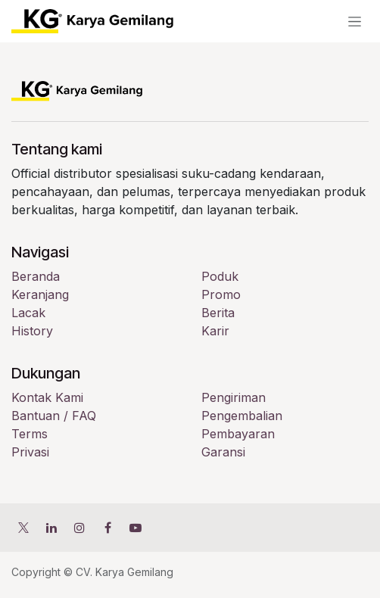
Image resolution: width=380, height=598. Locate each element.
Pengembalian (241, 415)
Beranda (35, 276)
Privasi (30, 451)
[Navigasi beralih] (355, 21)
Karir (215, 330)
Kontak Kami (47, 397)
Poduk (219, 276)
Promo (221, 294)
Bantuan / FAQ (53, 415)
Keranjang (40, 294)
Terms (29, 433)
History (32, 330)
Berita (218, 312)
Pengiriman (233, 397)
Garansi (223, 451)
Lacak (28, 312)
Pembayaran (238, 433)
